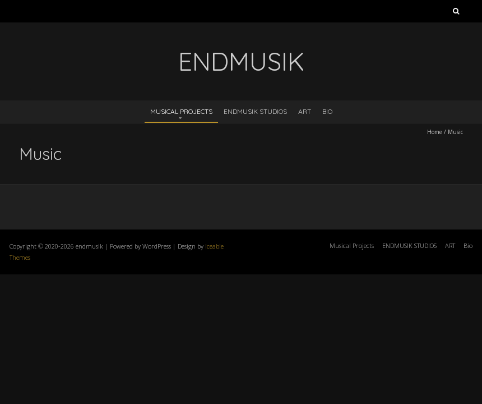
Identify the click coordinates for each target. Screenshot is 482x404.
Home (434, 132)
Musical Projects (181, 111)
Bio (327, 111)
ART (304, 111)
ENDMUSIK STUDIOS (255, 111)
